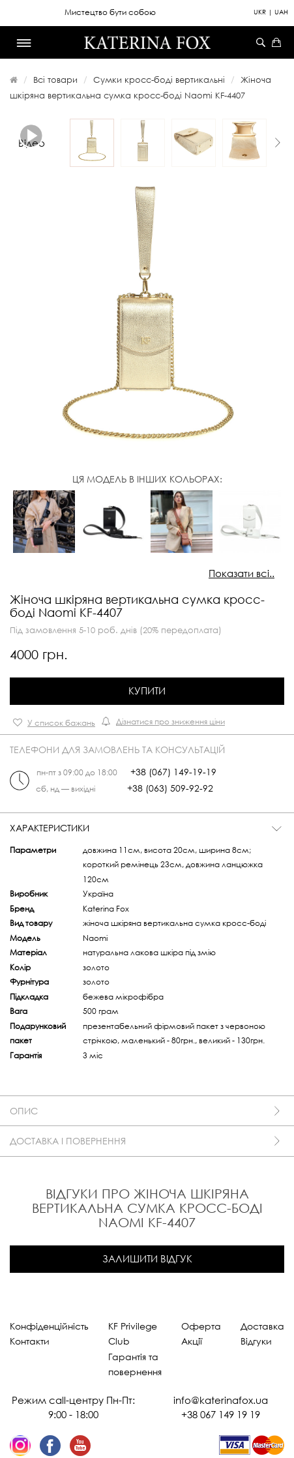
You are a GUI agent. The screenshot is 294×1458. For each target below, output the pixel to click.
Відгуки (256, 1340)
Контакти (30, 1340)
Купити (147, 690)
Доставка (262, 1326)
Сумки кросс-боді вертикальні (159, 79)
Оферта (201, 1326)
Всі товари (55, 79)
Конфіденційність (49, 1326)
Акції (191, 1340)
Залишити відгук (147, 1258)
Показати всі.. (241, 573)
